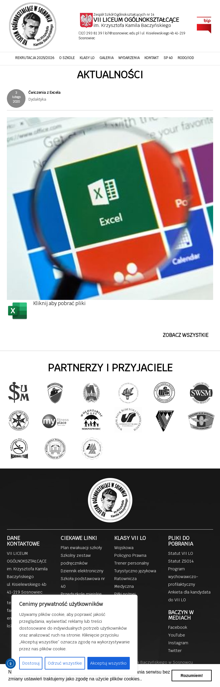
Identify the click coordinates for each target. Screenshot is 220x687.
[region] (74, 635)
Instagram (178, 642)
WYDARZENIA (129, 58)
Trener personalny (131, 563)
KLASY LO (87, 58)
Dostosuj (31, 663)
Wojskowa (123, 547)
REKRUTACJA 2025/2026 (34, 58)
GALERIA (106, 58)
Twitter (175, 650)
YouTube (176, 635)
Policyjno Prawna (130, 555)
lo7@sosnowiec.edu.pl (122, 33)
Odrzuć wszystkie (65, 663)
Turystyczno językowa (135, 570)
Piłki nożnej (124, 594)
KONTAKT (151, 58)
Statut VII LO (180, 553)
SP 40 (168, 58)
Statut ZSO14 (181, 561)
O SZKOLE (67, 58)
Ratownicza (125, 578)
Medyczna (124, 586)
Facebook (177, 627)
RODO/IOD (186, 58)
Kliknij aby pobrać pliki (59, 303)
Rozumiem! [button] (191, 675)
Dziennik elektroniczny (82, 570)
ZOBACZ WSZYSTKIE (186, 335)
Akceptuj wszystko (108, 663)
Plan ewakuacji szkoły (81, 547)
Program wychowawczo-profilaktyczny (183, 576)
